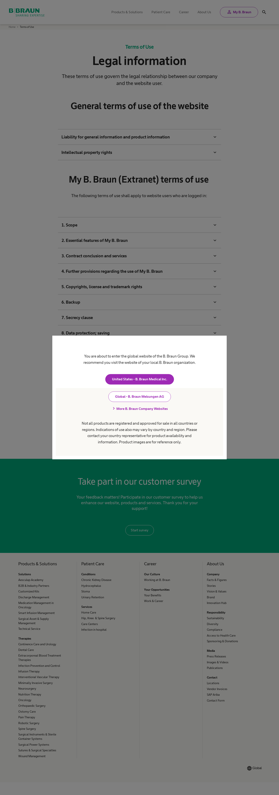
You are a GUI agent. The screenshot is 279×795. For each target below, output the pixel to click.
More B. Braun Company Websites (139, 408)
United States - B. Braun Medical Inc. (139, 379)
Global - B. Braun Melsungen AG (139, 397)
